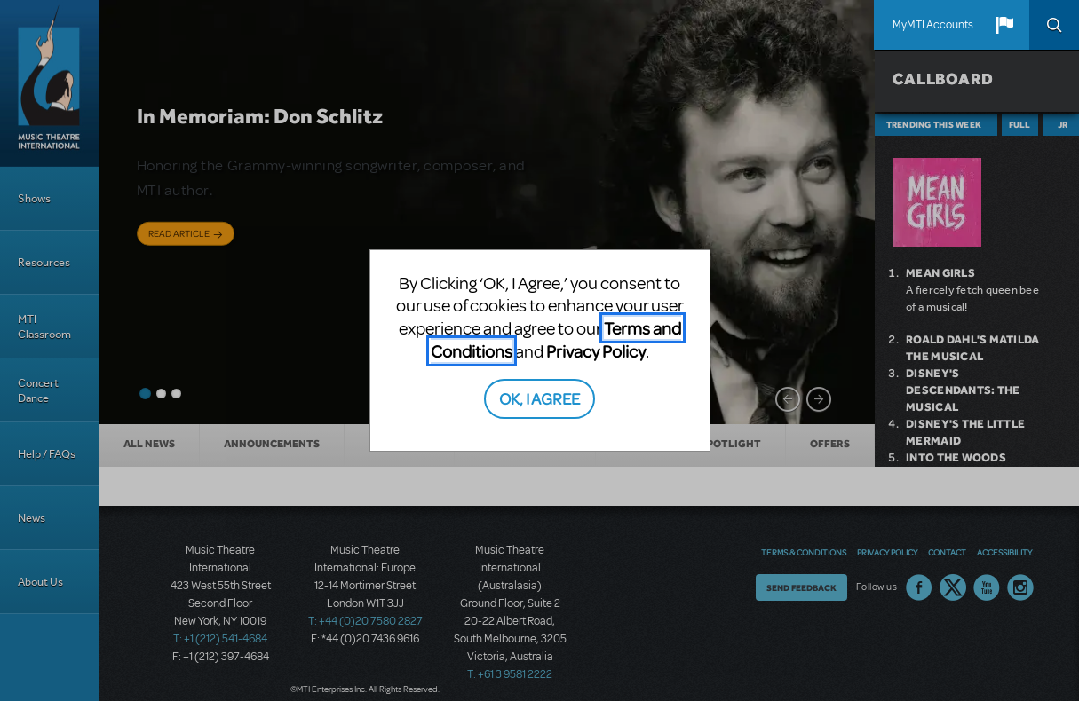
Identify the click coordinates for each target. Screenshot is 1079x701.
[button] (1004, 25)
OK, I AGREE (539, 398)
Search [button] (1054, 25)
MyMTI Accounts (933, 25)
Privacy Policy (596, 351)
